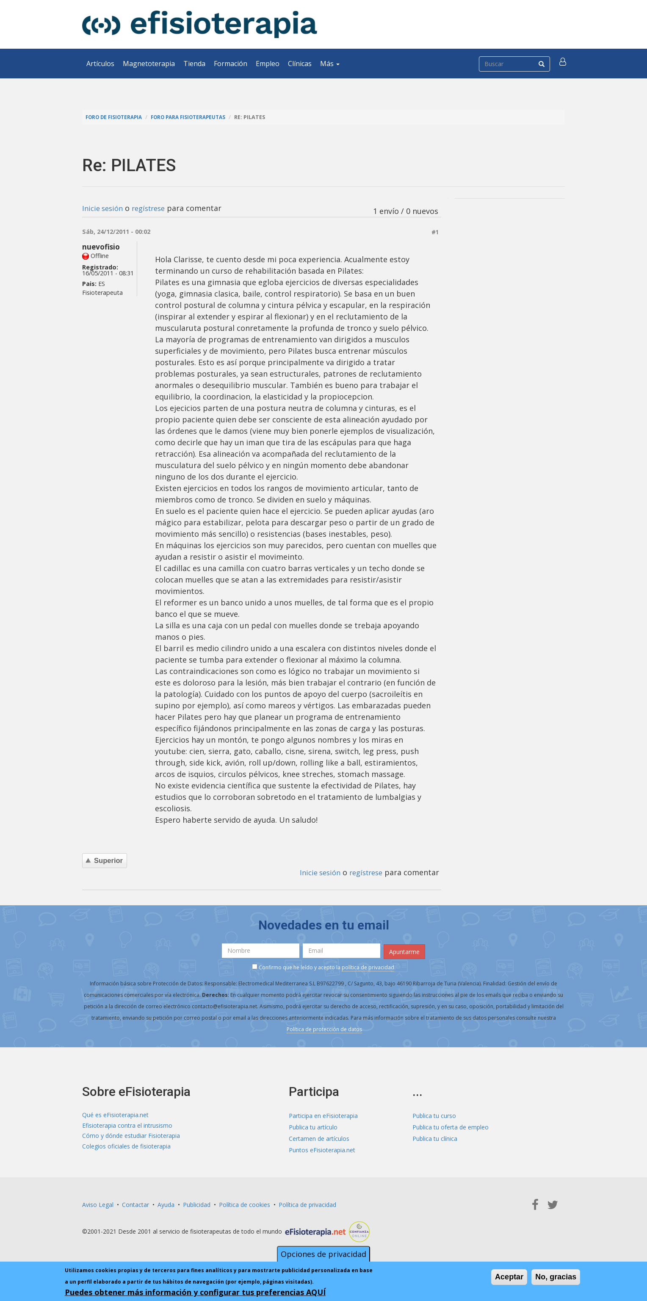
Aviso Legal (97, 1203)
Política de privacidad (307, 1203)
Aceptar (509, 1277)
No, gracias (555, 1277)
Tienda (194, 63)
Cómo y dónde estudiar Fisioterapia (131, 1137)
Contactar (135, 1203)
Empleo (267, 63)
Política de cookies (244, 1203)
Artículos (100, 63)
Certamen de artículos (319, 1137)
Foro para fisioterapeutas (197, 117)
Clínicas (300, 63)
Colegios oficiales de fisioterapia (126, 1148)
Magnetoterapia (149, 63)
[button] (563, 63)
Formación (230, 63)
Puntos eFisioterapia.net (322, 1148)
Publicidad (196, 1203)
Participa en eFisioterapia (323, 1114)
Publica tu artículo (313, 1125)
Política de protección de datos (324, 1028)
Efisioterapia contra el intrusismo (127, 1125)
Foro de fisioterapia (116, 117)
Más (330, 63)
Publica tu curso (434, 1114)
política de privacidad (368, 966)
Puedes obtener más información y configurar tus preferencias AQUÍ (195, 1292)
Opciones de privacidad (323, 1254)
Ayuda (166, 1203)
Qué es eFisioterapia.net (115, 1114)
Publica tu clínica (434, 1137)
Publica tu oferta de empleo (450, 1125)
